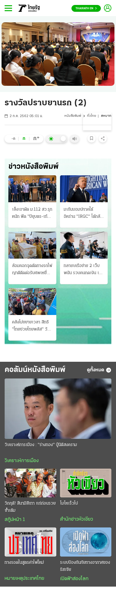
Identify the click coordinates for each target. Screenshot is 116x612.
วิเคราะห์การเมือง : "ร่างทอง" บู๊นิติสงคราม (41, 445)
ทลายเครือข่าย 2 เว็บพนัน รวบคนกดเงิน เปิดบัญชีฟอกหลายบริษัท (84, 270)
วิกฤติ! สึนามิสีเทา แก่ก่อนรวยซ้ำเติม (30, 507)
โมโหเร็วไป (69, 503)
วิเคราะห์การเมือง (22, 460)
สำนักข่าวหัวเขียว (76, 519)
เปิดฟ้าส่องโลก (74, 578)
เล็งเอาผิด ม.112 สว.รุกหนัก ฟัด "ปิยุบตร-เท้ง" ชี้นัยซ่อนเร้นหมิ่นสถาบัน (32, 213)
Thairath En (86, 8)
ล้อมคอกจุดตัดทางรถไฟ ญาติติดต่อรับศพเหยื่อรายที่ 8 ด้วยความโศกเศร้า (32, 270)
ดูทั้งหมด (99, 370)
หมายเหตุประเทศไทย (24, 578)
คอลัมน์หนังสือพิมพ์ (35, 370)
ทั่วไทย (91, 116)
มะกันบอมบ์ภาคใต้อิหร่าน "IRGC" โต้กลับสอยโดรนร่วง (83, 213)
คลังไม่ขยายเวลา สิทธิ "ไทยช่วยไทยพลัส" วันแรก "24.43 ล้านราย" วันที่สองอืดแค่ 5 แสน (31, 326)
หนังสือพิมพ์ (72, 116)
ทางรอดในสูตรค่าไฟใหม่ (24, 562)
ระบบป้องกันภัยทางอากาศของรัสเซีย (85, 566)
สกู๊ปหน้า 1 (15, 519)
